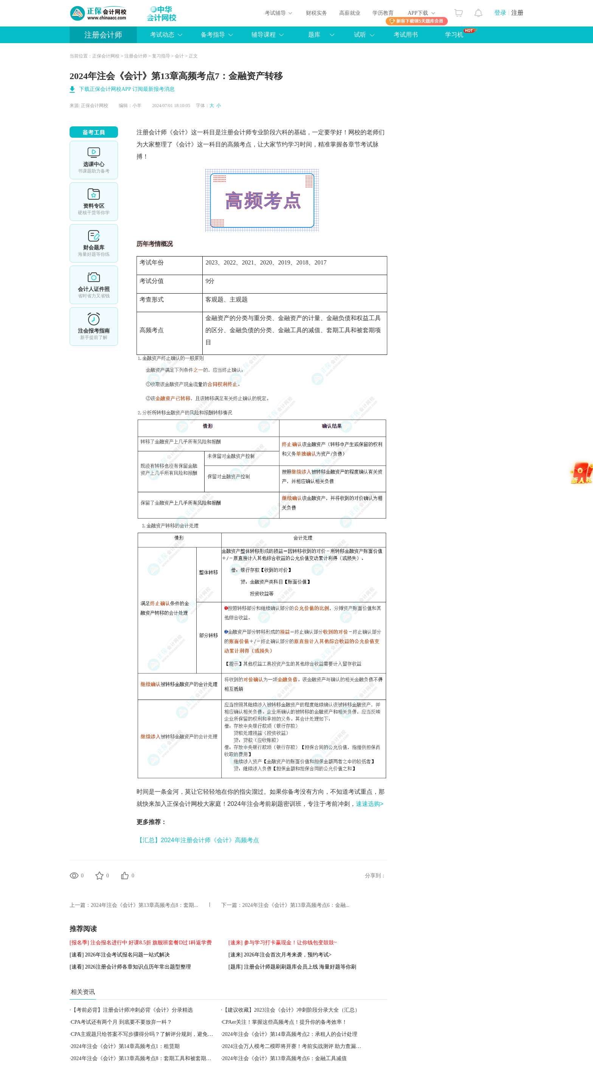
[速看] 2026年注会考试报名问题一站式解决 (120, 955)
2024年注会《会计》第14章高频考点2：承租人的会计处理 (289, 1034)
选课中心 (94, 160)
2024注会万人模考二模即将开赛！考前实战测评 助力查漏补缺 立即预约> (307, 1046)
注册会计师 (103, 35)
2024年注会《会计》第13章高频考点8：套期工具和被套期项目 (144, 1058)
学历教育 (383, 13)
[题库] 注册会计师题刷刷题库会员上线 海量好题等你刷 (292, 967)
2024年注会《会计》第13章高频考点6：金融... (296, 905)
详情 (94, 326)
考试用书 (406, 34)
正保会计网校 (106, 56)
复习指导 (161, 56)
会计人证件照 (94, 285)
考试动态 (162, 34)
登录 (500, 12)
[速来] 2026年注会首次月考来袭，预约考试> (280, 955)
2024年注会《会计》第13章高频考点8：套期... (144, 905)
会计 (179, 56)
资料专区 (94, 202)
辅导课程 (263, 34)
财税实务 (316, 13)
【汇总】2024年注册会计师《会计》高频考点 (198, 840)
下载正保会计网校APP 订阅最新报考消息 (127, 89)
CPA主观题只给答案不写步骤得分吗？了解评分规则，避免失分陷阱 (150, 1034)
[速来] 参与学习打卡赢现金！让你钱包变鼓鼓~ (282, 942)
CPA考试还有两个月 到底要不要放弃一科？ (121, 1022)
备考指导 (213, 34)
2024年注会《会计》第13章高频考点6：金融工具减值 (284, 1058)
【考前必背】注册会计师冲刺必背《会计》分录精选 (132, 1010)
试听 (360, 34)
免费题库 (94, 243)
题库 (314, 34)
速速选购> (369, 804)
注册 (517, 12)
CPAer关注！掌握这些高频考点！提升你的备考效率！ (285, 1022)
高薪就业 (349, 13)
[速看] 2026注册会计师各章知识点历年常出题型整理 (130, 967)
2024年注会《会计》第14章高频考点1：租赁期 (125, 1046)
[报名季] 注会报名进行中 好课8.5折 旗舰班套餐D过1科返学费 (141, 942)
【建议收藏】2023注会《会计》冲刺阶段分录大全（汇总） (291, 1010)
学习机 (461, 33)
